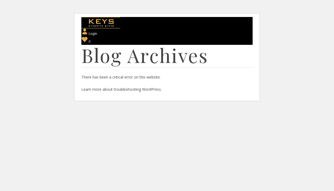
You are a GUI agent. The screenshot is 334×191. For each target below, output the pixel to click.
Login (89, 34)
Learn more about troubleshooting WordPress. (121, 89)
